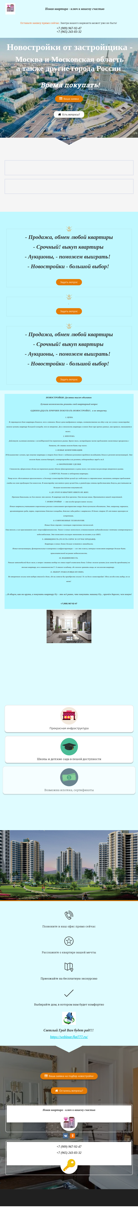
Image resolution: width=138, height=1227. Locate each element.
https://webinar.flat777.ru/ (69, 1037)
